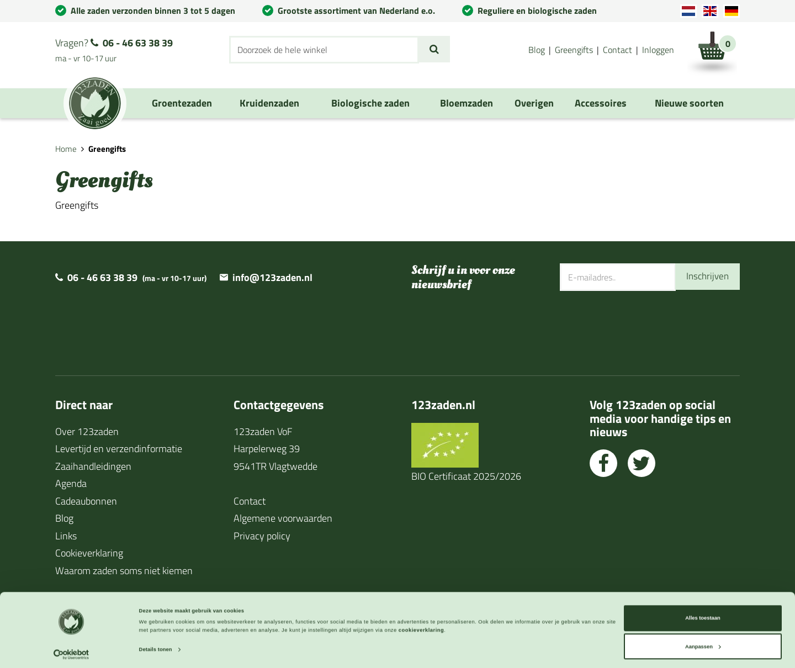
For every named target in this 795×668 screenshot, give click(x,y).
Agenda (71, 483)
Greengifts (574, 49)
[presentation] (644, 326)
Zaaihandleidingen (93, 466)
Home (66, 148)
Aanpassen (703, 642)
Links (66, 535)
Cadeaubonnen (86, 501)
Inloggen (658, 49)
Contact (617, 49)
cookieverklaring (421, 625)
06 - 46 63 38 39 (138, 42)
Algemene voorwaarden (283, 518)
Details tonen (155, 645)
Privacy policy (262, 535)
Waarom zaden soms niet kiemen (124, 570)
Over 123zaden (87, 431)
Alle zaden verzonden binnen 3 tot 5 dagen (153, 10)
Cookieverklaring (89, 552)
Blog (536, 49)
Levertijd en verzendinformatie (118, 448)
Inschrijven (706, 276)
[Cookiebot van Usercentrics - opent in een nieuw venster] (71, 649)
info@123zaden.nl (272, 277)
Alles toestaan (702, 613)
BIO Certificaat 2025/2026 (466, 476)
